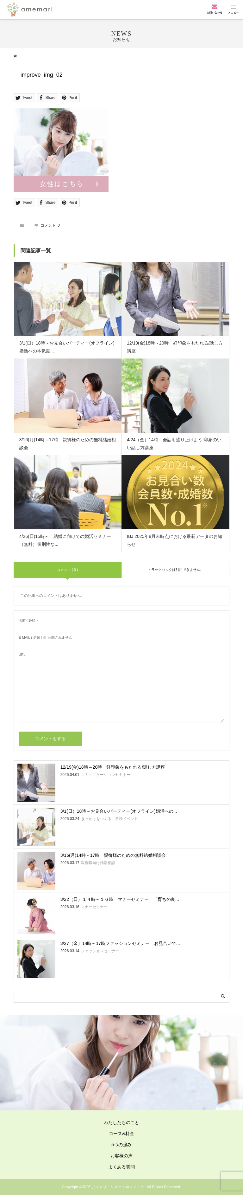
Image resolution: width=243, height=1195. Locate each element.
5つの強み (121, 1144)
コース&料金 (121, 1133)
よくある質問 (121, 1166)
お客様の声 (121, 1155)
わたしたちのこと (121, 1122)
